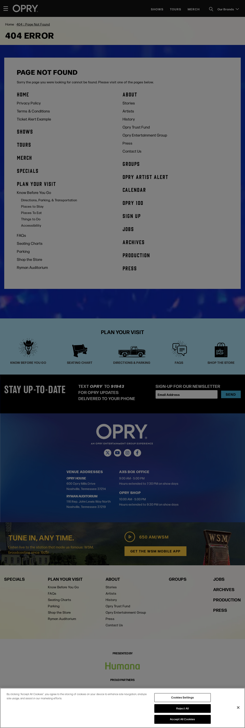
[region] (122, 708)
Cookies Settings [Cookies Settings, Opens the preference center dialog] (182, 697)
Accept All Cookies (182, 719)
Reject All (182, 708)
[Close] (238, 707)
